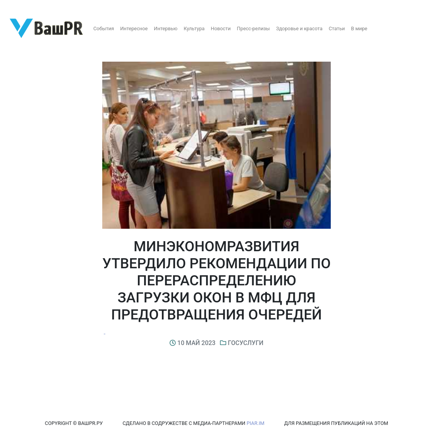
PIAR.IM (256, 423)
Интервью (165, 28)
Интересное (134, 28)
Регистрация (21, 7)
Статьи (337, 28)
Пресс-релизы (253, 28)
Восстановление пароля (76, 7)
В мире (359, 28)
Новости (220, 28)
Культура (194, 28)
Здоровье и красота (299, 28)
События (103, 28)
